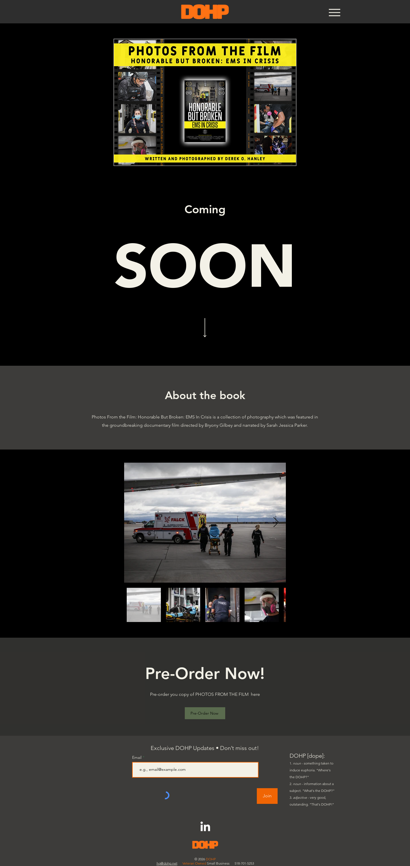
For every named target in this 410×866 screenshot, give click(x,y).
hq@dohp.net (167, 863)
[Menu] (334, 12)
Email (137, 757)
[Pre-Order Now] (205, 713)
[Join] (267, 796)
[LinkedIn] (205, 827)
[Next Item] (276, 522)
